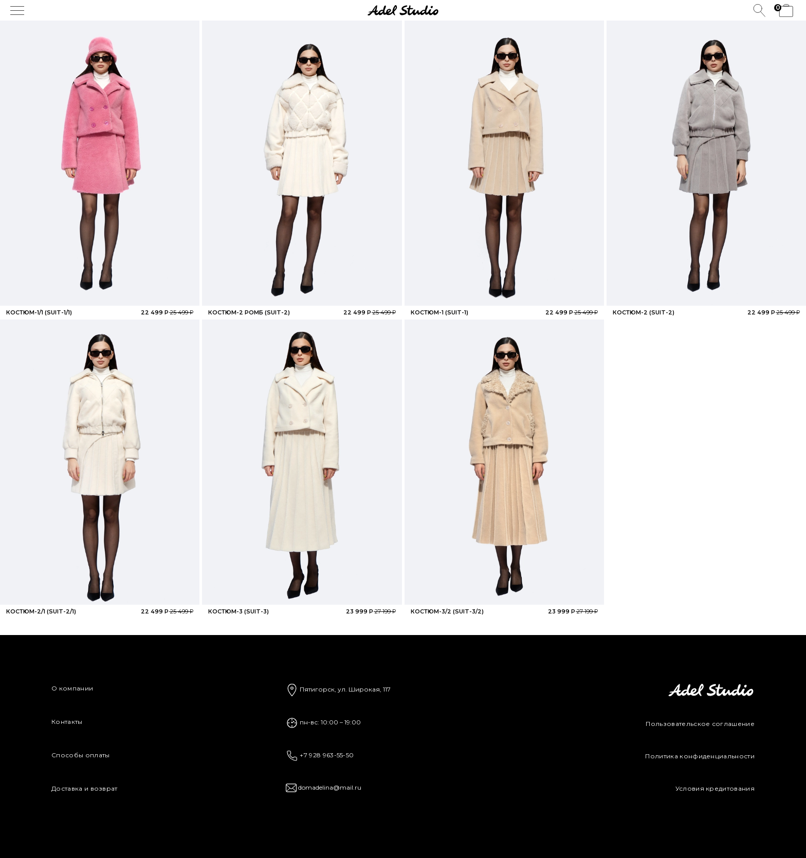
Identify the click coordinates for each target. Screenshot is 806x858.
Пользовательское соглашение (700, 724)
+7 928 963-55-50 (320, 755)
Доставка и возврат (84, 788)
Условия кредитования (715, 788)
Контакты (67, 721)
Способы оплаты (80, 755)
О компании (72, 688)
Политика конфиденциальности (700, 756)
